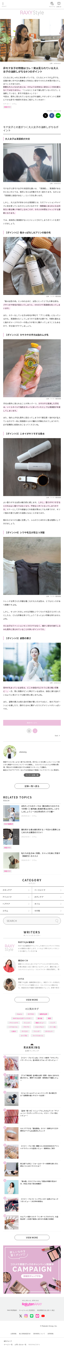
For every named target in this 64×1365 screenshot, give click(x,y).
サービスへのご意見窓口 (27, 1310)
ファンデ (36, 1031)
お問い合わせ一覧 (20, 1344)
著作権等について (39, 1333)
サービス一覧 (8, 1344)
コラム (14, 104)
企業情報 (13, 1333)
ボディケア (39, 897)
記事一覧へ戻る (32, 786)
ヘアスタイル (13, 1027)
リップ (52, 1023)
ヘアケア (6, 903)
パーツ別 (53, 1027)
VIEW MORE (32, 999)
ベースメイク (39, 890)
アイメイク (7, 897)
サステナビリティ (34, 1344)
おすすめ (31, 1014)
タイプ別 (24, 1035)
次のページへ (32, 722)
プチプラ (26, 1027)
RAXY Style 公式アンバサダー (22, 1018)
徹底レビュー (40, 1023)
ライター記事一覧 (32, 775)
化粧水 (14, 1031)
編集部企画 (43, 1014)
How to (19, 1014)
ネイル (37, 903)
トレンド (27, 1023)
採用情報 (50, 1333)
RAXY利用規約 (12, 1310)
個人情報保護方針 (25, 1333)
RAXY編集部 (8, 824)
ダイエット (49, 1031)
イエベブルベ (39, 1027)
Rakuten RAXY (14, 4)
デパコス (25, 1031)
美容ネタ (7, 107)
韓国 (49, 1018)
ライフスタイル (38, 1035)
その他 (37, 910)
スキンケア (7, 890)
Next (57, 735)
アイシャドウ (13, 1023)
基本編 (40, 1018)
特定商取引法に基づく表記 (46, 1310)
